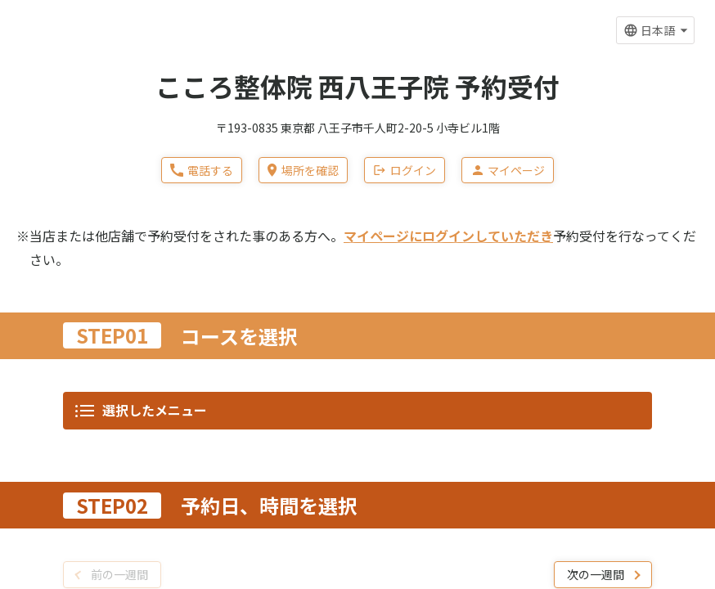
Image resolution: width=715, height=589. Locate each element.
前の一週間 (119, 93)
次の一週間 (595, 93)
